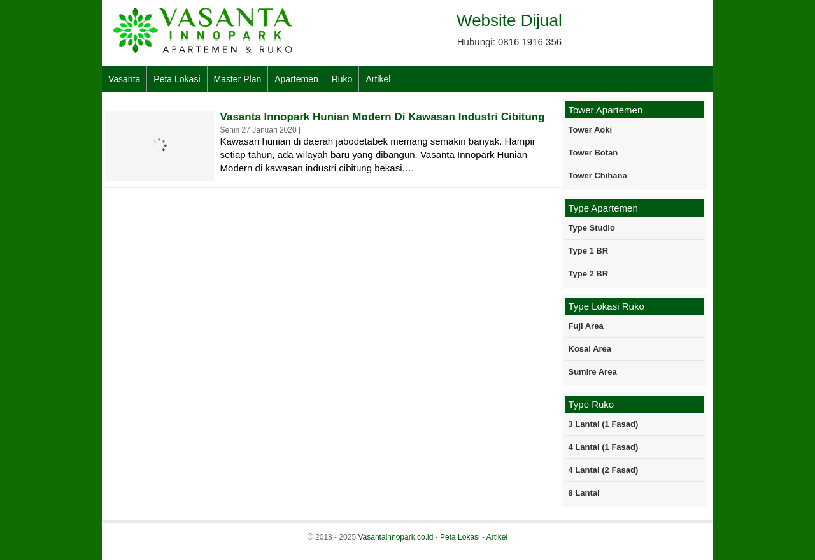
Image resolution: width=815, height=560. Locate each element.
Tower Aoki (591, 129)
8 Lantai (584, 493)
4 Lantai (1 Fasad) (604, 447)
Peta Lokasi (176, 79)
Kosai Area (590, 349)
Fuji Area (586, 326)
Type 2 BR (589, 273)
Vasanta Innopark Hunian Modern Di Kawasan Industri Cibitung (382, 117)
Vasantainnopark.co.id (395, 537)
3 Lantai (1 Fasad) (604, 424)
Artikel (377, 79)
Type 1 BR (589, 250)
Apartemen (296, 79)
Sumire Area (593, 372)
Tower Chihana (598, 175)
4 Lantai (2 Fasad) (604, 470)
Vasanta (124, 79)
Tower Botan (593, 152)
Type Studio (592, 228)
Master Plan (238, 79)
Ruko (342, 79)
